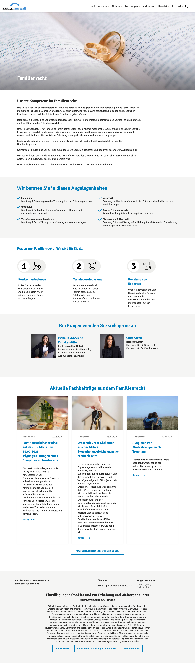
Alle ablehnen (62, 648)
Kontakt (176, 6)
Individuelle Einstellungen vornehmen (96, 648)
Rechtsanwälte (98, 6)
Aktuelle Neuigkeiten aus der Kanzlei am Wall (97, 551)
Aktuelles (148, 6)
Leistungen (131, 6)
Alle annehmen (132, 648)
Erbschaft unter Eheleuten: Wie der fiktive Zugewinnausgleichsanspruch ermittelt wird (98, 449)
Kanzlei (162, 6)
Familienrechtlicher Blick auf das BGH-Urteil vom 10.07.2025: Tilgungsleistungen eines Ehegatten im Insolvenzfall (42, 451)
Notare (116, 6)
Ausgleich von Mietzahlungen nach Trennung (146, 447)
